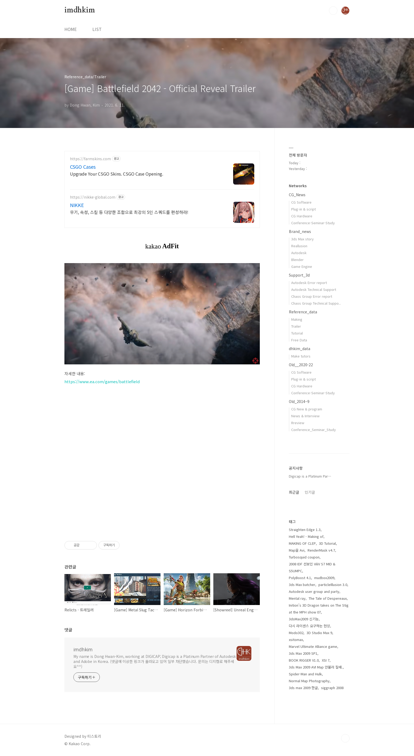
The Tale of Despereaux (328, 598)
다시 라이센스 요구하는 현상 (309, 625)
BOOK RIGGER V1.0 (304, 660)
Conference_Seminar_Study (313, 429)
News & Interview (305, 415)
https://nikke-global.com (92, 197)
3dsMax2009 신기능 (304, 618)
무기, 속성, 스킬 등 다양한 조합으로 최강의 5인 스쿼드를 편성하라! (129, 212)
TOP (345, 738)
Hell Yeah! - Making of (306, 536)
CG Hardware (301, 215)
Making (296, 319)
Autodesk (299, 252)
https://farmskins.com (90, 159)
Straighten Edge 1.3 (305, 529)
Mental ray (297, 598)
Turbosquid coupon (304, 557)
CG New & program (306, 408)
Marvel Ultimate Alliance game (313, 646)
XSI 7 (326, 660)
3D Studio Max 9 (319, 632)
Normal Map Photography (309, 680)
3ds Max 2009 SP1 (303, 653)
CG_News (297, 194)
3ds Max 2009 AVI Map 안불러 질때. (316, 667)
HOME (70, 29)
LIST (97, 29)
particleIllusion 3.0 (332, 584)
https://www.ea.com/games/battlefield (102, 381)
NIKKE (77, 205)
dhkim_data (299, 348)
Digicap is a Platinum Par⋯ (310, 476)
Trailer (296, 326)
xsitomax (296, 639)
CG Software (301, 202)
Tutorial (297, 333)
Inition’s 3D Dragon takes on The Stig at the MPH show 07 (319, 609)
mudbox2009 (324, 577)
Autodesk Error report (309, 282)
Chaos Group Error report (311, 296)
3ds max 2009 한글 (303, 687)
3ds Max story (302, 238)
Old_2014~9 (299, 401)
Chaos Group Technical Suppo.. (316, 303)
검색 (333, 11)
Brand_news (300, 231)
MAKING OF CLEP (302, 543)
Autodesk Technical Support (313, 289)
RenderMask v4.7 (321, 550)
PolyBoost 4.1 (300, 577)
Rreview (297, 422)
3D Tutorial (327, 543)
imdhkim (79, 10)
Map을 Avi (296, 550)
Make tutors (300, 356)
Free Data (299, 339)
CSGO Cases (83, 166)
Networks (298, 185)
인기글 (310, 492)
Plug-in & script (303, 209)
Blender (297, 259)
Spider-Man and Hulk (305, 673)
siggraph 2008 (332, 687)
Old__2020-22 (301, 364)
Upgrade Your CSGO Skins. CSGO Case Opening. (116, 174)
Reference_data (303, 311)
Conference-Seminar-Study (313, 222)
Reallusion (299, 245)
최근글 (294, 492)
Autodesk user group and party (314, 591)
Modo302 (296, 632)
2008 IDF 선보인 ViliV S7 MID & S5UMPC (312, 567)
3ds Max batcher (302, 584)
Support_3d (299, 275)
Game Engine (301, 266)
